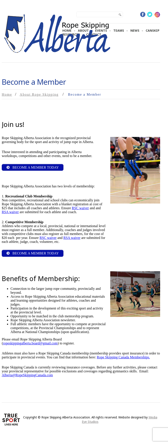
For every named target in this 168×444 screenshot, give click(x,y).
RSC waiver (80, 208)
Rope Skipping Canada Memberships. (123, 357)
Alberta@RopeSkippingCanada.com (27, 375)
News (134, 31)
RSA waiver (10, 212)
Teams (118, 31)
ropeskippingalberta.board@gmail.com (30, 343)
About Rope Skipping (39, 94)
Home (7, 94)
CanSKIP (152, 31)
